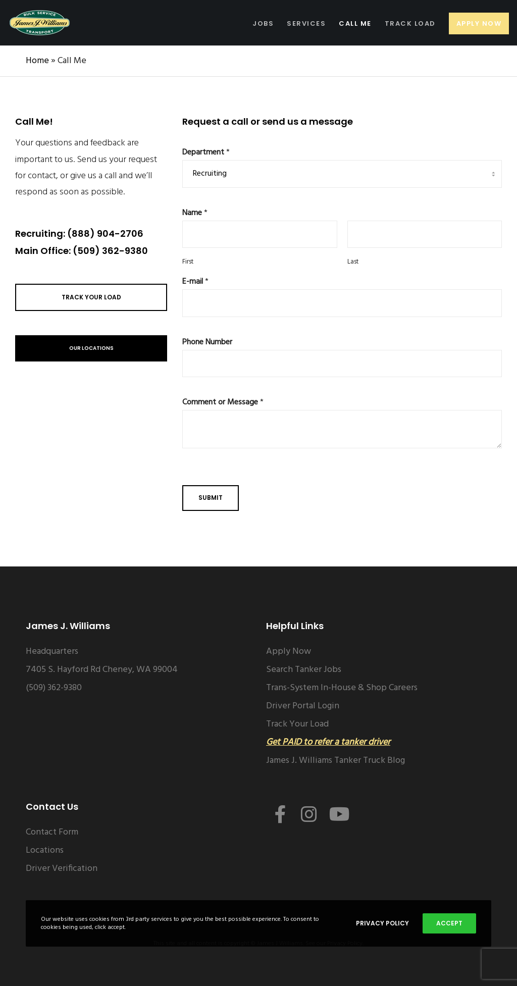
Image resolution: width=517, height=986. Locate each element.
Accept (449, 923)
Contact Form (52, 832)
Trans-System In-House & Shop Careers (342, 688)
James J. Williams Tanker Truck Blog (335, 760)
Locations (45, 850)
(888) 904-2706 (105, 233)
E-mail (195, 282)
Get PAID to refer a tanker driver (328, 742)
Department (206, 152)
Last (352, 262)
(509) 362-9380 (110, 250)
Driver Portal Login (302, 706)
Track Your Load (297, 724)
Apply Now (288, 651)
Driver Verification (61, 868)
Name (195, 213)
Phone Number (207, 342)
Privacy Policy (382, 923)
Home (37, 61)
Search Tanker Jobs (303, 669)
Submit (210, 497)
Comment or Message (223, 402)
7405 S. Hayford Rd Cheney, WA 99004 (102, 669)
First (187, 262)
